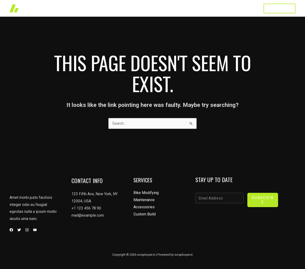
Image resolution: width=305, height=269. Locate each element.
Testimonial (225, 8)
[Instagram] (27, 230)
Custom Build (144, 214)
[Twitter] (19, 230)
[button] (279, 8)
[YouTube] (35, 230)
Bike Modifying (146, 192)
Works (157, 8)
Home (139, 8)
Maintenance (144, 200)
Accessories (144, 207)
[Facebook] (11, 230)
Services (177, 8)
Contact (248, 8)
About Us (200, 8)
